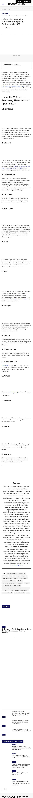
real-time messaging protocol (21, 590)
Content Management (7, 578)
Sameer (8, 27)
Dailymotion (5, 580)
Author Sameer (22, 573)
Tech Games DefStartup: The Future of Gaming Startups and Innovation (21, 783)
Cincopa (11, 576)
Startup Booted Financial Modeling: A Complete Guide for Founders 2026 (21, 748)
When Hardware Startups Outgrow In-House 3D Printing (21, 756)
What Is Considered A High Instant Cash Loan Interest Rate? (21, 730)
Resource (7, 8)
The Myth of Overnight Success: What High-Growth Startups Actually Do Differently (21, 765)
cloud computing (13, 392)
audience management (12, 573)
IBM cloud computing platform (9, 583)
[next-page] (5, 789)
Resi (4, 592)
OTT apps (5, 590)
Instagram (5, 365)
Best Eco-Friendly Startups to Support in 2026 (20, 773)
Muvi (28, 588)
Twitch (28, 592)
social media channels (19, 592)
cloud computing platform (20, 576)
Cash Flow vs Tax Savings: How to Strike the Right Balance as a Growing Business (16, 631)
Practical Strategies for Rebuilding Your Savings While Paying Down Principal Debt (21, 713)
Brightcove (5, 576)
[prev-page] (3, 789)
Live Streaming (17, 585)
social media (9, 592)
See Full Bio (18, 565)
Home (3, 8)
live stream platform (7, 585)
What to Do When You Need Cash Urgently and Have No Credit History (20, 722)
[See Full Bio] (22, 565)
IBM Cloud (20, 580)
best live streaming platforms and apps (13, 86)
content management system (21, 299)
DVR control (12, 580)
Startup (14, 744)
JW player (27, 583)
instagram (20, 583)
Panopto (11, 590)
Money (3, 626)
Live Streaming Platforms (19, 588)
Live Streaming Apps (7, 588)
